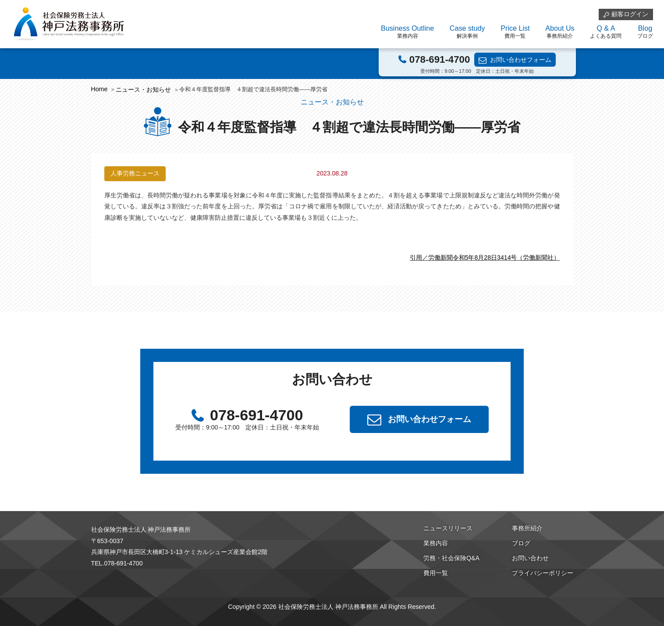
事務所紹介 (527, 528)
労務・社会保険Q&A (451, 558)
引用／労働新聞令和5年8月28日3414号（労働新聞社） (485, 257)
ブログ (521, 543)
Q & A (605, 32)
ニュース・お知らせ (143, 89)
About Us (559, 32)
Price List (515, 32)
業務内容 (435, 543)
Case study (467, 32)
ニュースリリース (447, 528)
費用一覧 (435, 572)
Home (99, 89)
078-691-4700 (439, 59)
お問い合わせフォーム (520, 59)
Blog (645, 32)
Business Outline (407, 32)
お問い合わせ (530, 558)
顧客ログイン (629, 14)
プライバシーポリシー (542, 572)
